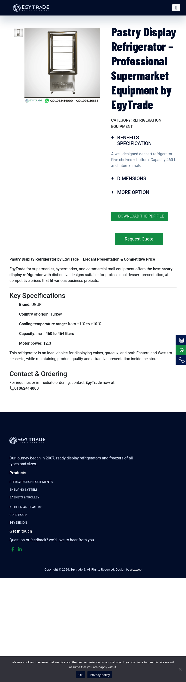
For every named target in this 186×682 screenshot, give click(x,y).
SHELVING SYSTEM (23, 489)
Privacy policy (100, 675)
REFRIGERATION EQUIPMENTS (31, 482)
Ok (80, 675)
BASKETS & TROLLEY (24, 497)
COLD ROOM (18, 515)
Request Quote (139, 238)
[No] (180, 669)
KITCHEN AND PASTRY (25, 507)
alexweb (136, 569)
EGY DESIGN (18, 522)
